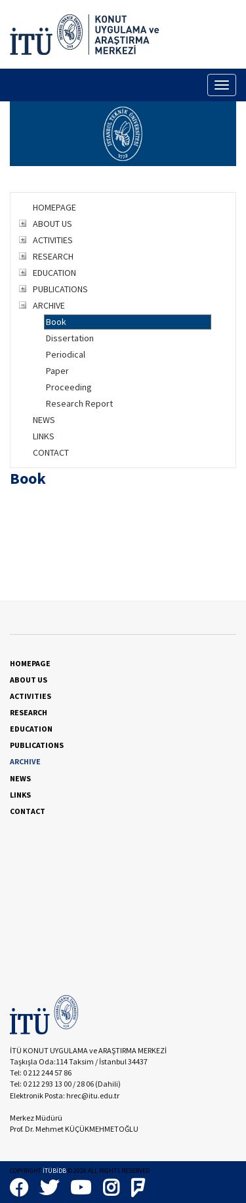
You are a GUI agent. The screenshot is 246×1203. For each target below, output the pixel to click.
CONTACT (51, 452)
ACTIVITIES (53, 240)
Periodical (65, 354)
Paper (57, 371)
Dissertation (70, 338)
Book (56, 322)
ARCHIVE (49, 305)
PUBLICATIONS (60, 289)
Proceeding (69, 387)
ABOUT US (52, 223)
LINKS (43, 436)
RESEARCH (53, 256)
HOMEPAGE (54, 207)
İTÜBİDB (54, 1170)
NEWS (44, 420)
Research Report (79, 403)
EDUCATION (54, 273)
